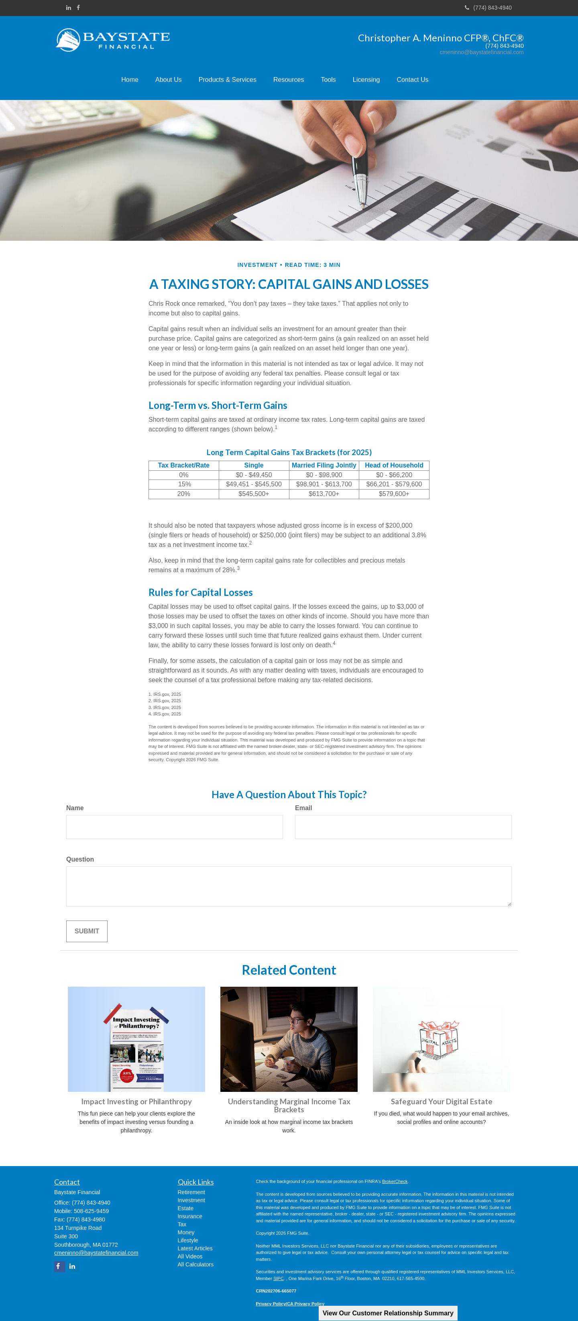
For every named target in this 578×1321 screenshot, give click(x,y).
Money (186, 1232)
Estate (186, 1208)
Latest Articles (195, 1248)
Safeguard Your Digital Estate (442, 1101)
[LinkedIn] (68, 8)
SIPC (278, 1278)
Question (80, 859)
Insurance (190, 1216)
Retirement (191, 1192)
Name (75, 808)
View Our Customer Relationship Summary (388, 1313)
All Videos (190, 1256)
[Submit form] (87, 932)
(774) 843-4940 (488, 7)
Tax (182, 1224)
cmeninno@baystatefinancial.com (482, 52)
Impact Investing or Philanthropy (136, 1101)
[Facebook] (78, 8)
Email (303, 808)
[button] (173, 80)
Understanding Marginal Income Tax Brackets (289, 1105)
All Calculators (196, 1264)
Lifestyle (188, 1240)
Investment (191, 1200)
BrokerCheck (395, 1181)
